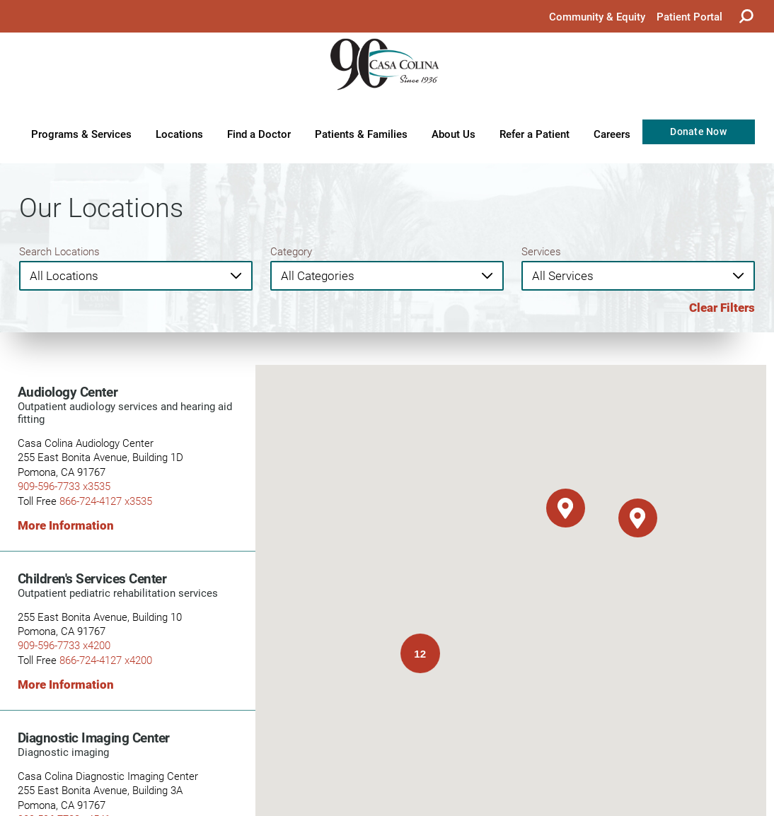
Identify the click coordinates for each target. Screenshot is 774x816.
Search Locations (59, 251)
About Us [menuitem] (453, 134)
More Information (66, 525)
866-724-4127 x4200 (105, 660)
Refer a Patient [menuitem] (534, 134)
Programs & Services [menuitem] (81, 134)
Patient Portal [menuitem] (689, 16)
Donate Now (698, 131)
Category (291, 251)
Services (541, 251)
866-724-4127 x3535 (105, 501)
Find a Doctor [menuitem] (259, 134)
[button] (565, 508)
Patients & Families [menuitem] (361, 134)
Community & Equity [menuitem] (597, 16)
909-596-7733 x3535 (64, 486)
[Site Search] (746, 16)
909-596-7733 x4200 (64, 645)
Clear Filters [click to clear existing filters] (722, 308)
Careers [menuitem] (612, 134)
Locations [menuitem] (179, 134)
